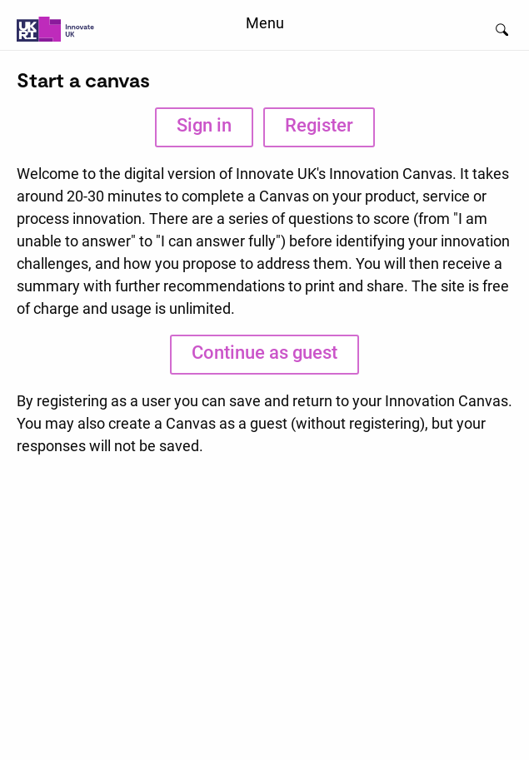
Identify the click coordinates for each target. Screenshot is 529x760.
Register (319, 125)
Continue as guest (264, 352)
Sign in (204, 125)
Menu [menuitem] (265, 23)
